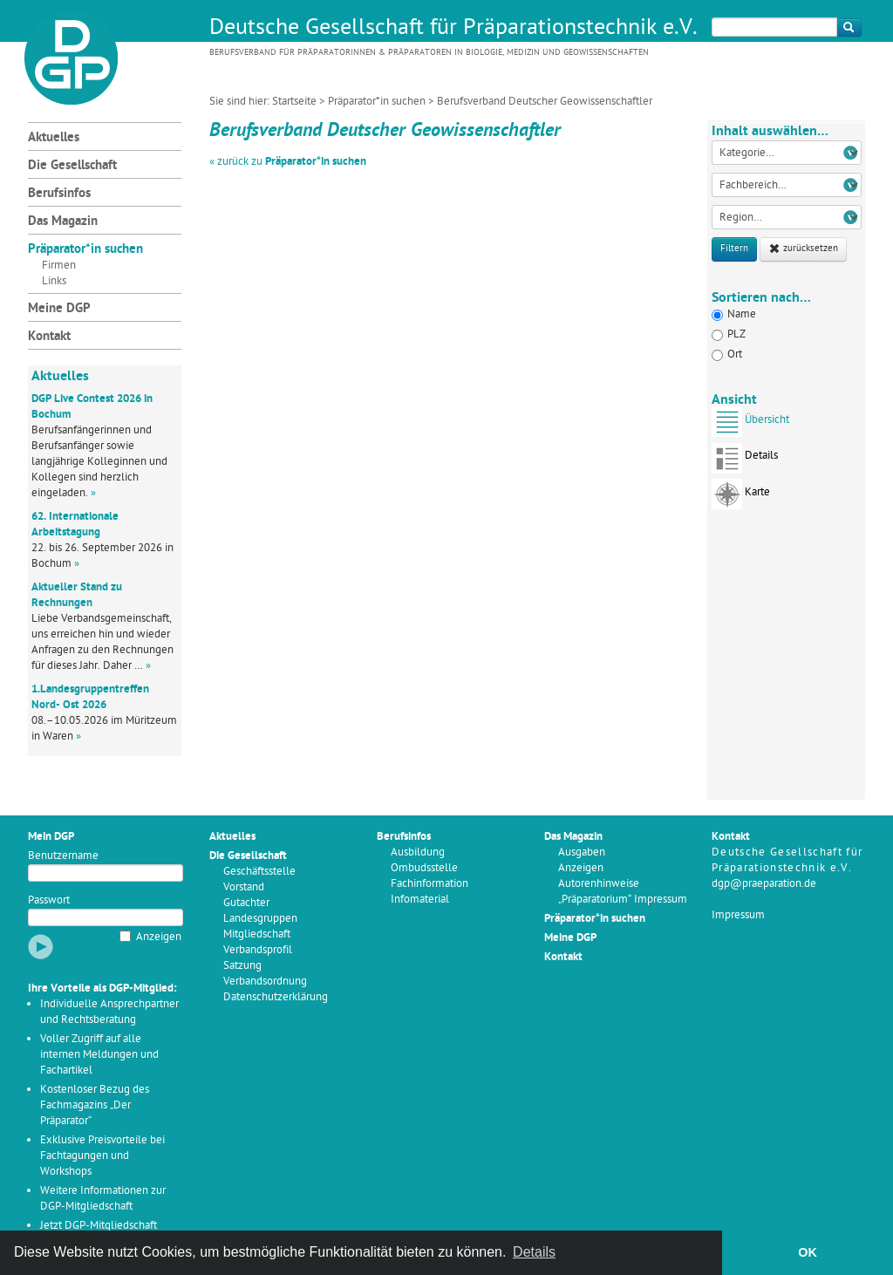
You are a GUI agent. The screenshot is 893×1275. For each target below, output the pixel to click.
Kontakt (49, 337)
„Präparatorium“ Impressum (622, 899)
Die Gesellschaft (72, 166)
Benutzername (63, 856)
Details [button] (534, 1251)
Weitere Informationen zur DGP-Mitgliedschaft (103, 1198)
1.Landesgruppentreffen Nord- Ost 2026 (90, 697)
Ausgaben (581, 852)
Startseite (294, 101)
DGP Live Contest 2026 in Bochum (92, 407)
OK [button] (807, 1252)
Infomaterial (420, 899)
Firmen (59, 265)
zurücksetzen (803, 249)
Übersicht (750, 425)
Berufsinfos (59, 194)
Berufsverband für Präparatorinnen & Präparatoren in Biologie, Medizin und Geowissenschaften (429, 52)
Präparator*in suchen (377, 101)
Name (734, 314)
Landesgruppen (260, 918)
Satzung (242, 965)
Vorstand (243, 887)
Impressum (738, 915)
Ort (727, 354)
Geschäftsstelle (259, 871)
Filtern (734, 249)
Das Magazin (63, 222)
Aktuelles (53, 138)
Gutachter (246, 903)
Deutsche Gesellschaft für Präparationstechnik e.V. (453, 29)
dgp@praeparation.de (764, 883)
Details (745, 461)
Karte (741, 497)
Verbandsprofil (257, 950)
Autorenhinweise (598, 883)
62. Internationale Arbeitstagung (75, 524)
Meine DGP (59, 309)
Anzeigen (158, 937)
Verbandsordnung (265, 981)
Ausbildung (418, 852)
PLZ (729, 334)
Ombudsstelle (424, 868)
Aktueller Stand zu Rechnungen (76, 595)
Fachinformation (429, 883)
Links (54, 281)
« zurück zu (287, 161)
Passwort (49, 900)
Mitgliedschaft (256, 934)
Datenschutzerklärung (275, 997)
